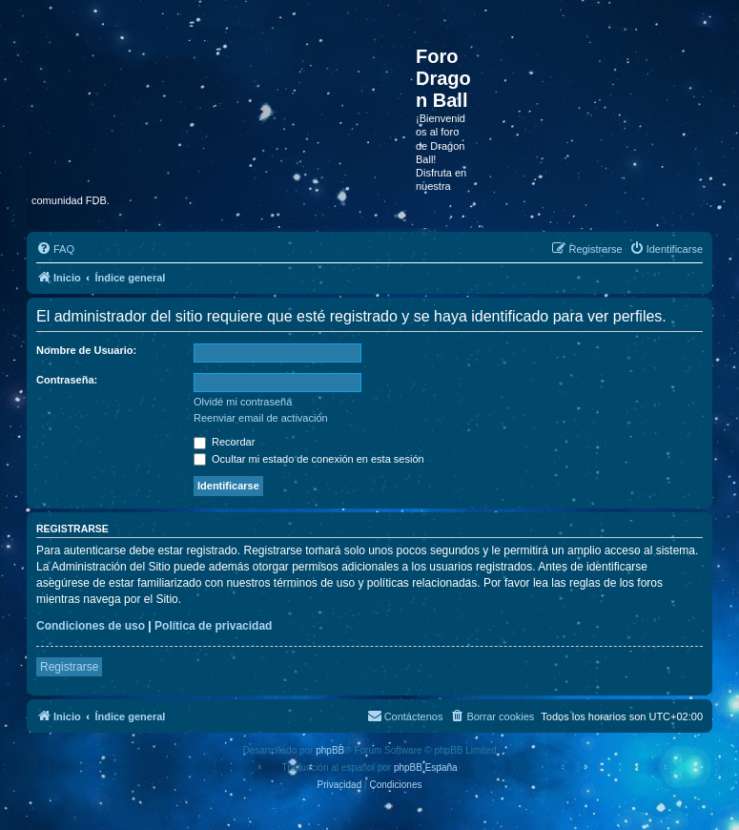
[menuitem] (55, 249)
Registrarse (69, 667)
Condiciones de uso (90, 626)
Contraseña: (66, 379)
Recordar (224, 441)
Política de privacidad (213, 626)
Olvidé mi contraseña (243, 401)
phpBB (330, 750)
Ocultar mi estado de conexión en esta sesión (309, 459)
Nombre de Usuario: (86, 350)
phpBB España (426, 767)
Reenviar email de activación (261, 418)
